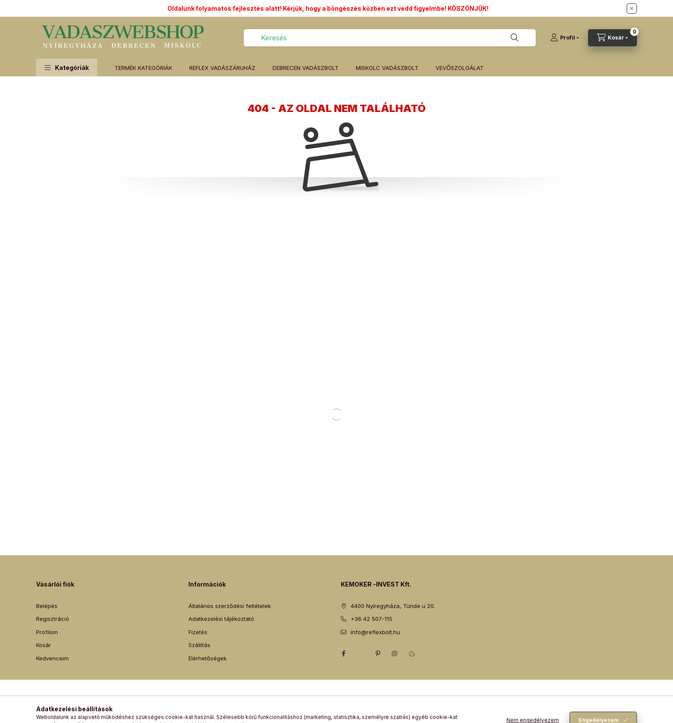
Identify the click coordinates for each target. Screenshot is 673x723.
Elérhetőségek (207, 658)
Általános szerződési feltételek (229, 605)
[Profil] (564, 37)
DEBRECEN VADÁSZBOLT (306, 67)
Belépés (47, 605)
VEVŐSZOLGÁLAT (460, 67)
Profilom (47, 632)
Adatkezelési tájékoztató (221, 618)
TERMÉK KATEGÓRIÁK (143, 67)
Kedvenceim (52, 658)
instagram (394, 653)
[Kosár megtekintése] (612, 37)
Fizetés (197, 632)
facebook (343, 653)
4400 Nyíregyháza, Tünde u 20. (393, 605)
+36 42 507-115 (371, 618)
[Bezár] (632, 8)
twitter (360, 653)
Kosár (43, 644)
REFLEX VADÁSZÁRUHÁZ (222, 67)
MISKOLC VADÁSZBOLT (387, 67)
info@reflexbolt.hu (375, 632)
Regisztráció (52, 618)
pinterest (377, 653)
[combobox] (390, 37)
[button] (66, 67)
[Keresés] (514, 38)
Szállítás (199, 644)
